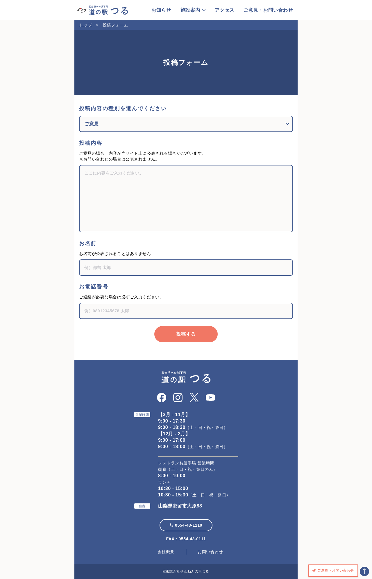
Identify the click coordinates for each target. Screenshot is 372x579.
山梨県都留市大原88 (180, 505)
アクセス (225, 10)
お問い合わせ (210, 551)
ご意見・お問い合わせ (268, 10)
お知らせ (161, 10)
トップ (85, 25)
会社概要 (166, 551)
